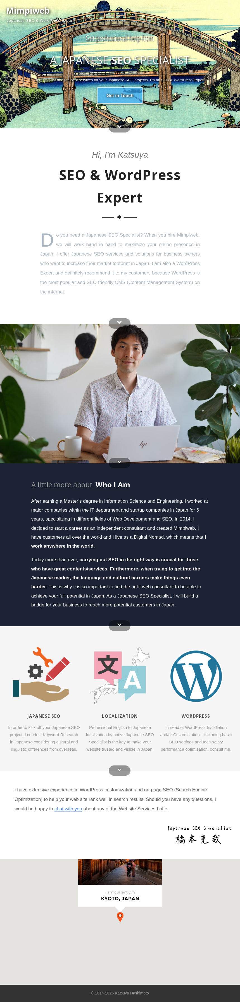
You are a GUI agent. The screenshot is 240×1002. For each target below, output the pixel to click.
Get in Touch (120, 95)
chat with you (68, 808)
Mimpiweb (28, 10)
